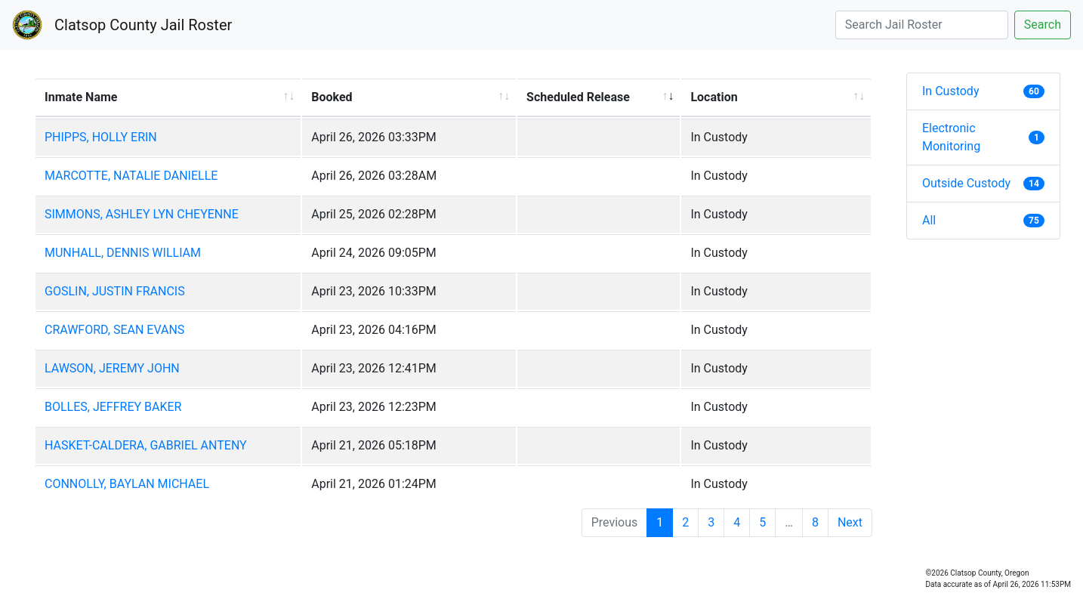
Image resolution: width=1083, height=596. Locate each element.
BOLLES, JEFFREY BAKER (113, 407)
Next (850, 522)
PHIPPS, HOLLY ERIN (101, 137)
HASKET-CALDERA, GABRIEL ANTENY (146, 445)
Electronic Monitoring (983, 137)
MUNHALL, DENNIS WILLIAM (123, 253)
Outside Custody (983, 183)
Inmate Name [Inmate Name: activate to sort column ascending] (81, 97)
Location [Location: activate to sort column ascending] (713, 97)
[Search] (921, 25)
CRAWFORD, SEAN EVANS (114, 330)
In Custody (983, 91)
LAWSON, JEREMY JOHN (112, 368)
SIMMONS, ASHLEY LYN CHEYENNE (142, 214)
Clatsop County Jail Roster (143, 25)
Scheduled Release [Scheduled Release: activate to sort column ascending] (578, 97)
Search (1042, 24)
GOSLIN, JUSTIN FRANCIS (115, 291)
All (983, 220)
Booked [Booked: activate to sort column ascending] (331, 97)
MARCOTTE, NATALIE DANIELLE (131, 175)
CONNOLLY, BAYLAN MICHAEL (127, 484)
